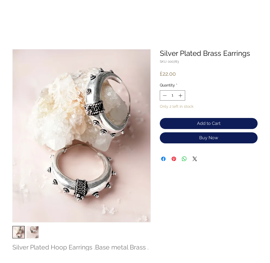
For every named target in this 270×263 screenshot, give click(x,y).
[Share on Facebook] (163, 159)
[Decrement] (164, 95)
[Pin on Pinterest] (174, 159)
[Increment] (180, 95)
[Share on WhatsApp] (184, 159)
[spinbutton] (172, 95)
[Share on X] (194, 159)
